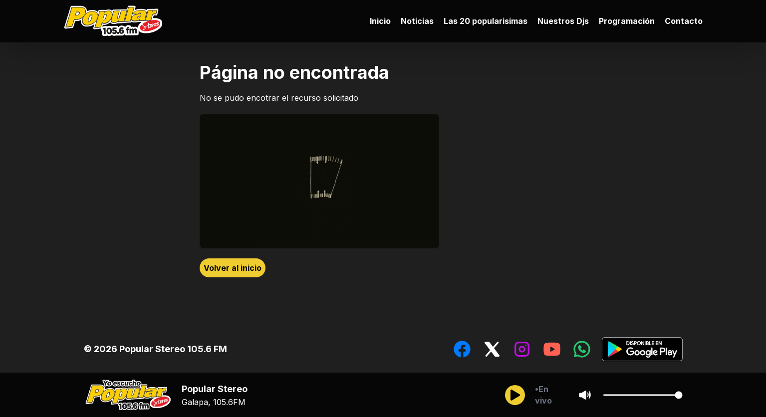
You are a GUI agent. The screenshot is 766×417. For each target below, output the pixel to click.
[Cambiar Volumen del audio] (643, 395)
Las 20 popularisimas (485, 21)
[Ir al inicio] (116, 21)
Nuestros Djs (563, 21)
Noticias (417, 21)
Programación (627, 21)
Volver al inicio (232, 268)
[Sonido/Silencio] (585, 395)
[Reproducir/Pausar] (515, 395)
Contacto (684, 21)
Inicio (380, 21)
